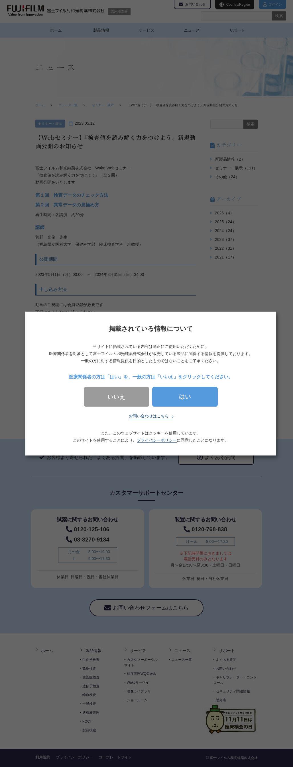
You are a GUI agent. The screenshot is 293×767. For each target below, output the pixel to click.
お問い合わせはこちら (149, 416)
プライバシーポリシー (157, 440)
